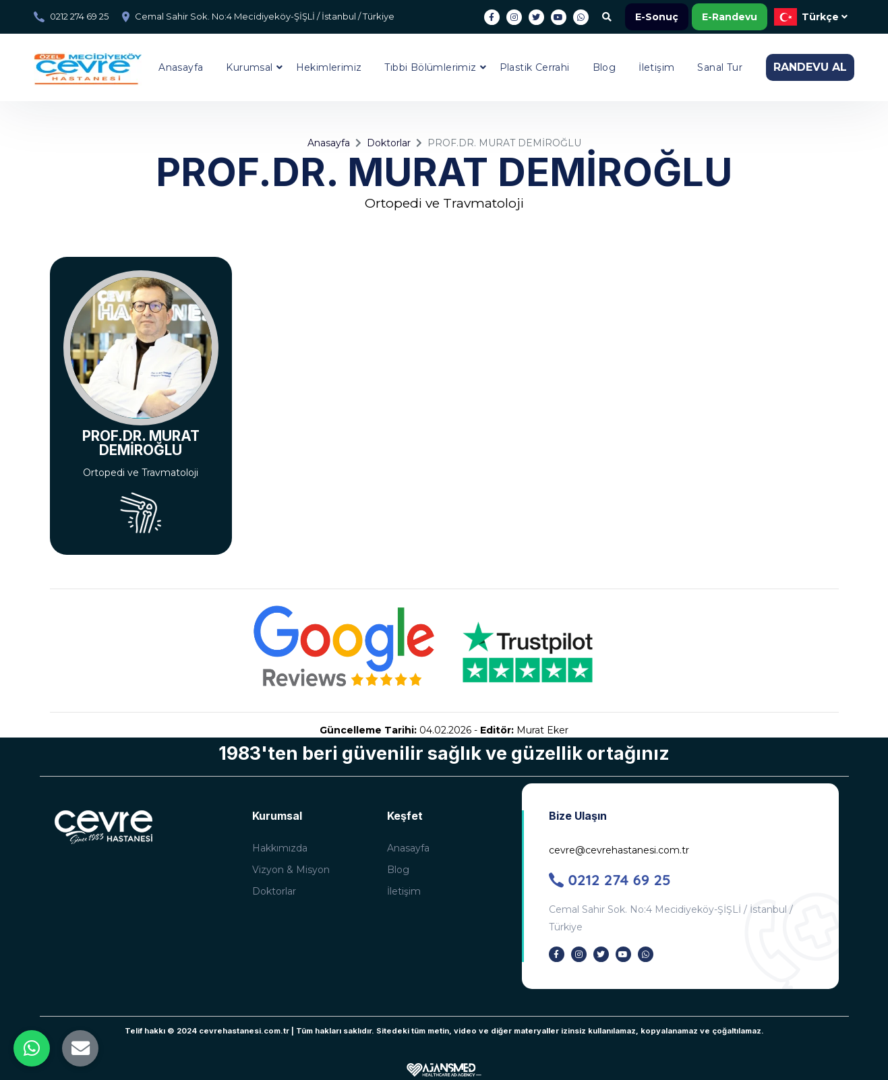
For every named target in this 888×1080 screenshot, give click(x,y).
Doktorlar (389, 143)
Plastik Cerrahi (535, 67)
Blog (604, 67)
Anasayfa (180, 67)
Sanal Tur (719, 67)
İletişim (656, 67)
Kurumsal (249, 67)
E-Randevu (729, 17)
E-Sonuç (656, 17)
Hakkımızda (279, 848)
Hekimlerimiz (329, 67)
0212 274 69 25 (79, 16)
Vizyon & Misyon (291, 870)
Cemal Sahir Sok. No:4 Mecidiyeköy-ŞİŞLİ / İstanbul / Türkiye (264, 16)
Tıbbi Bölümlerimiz (430, 67)
